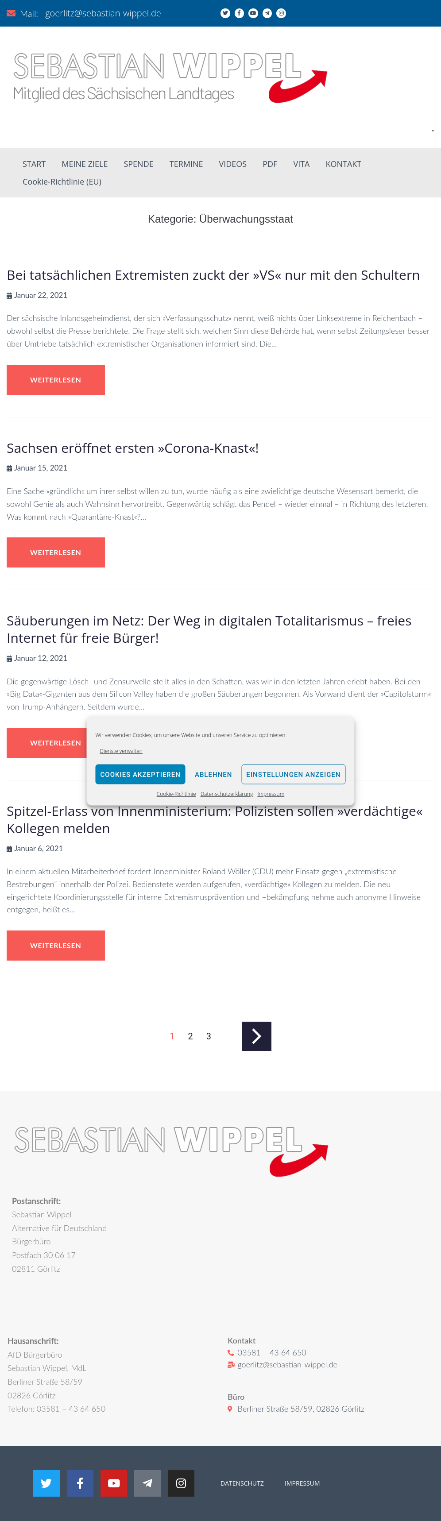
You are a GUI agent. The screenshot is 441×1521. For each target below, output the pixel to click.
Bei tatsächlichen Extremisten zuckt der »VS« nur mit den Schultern (213, 275)
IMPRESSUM (301, 1483)
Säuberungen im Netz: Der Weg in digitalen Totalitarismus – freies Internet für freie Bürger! (209, 629)
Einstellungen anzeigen (293, 775)
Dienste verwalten (121, 751)
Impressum (270, 794)
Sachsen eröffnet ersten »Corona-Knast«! (133, 448)
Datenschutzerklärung (227, 794)
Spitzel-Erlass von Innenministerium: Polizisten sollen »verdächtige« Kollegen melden (215, 819)
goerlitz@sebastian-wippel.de (103, 13)
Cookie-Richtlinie (176, 794)
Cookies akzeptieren (141, 775)
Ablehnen (213, 775)
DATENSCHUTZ (242, 1483)
